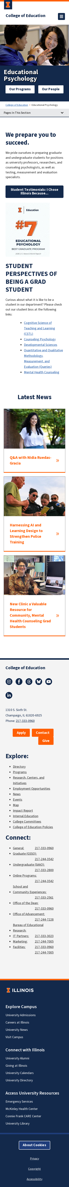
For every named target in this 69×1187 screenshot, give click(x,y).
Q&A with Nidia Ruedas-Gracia (30, 460)
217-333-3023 (44, 936)
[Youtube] (48, 684)
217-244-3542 (44, 859)
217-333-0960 (25, 721)
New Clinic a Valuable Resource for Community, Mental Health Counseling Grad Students (30, 615)
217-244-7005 (44, 941)
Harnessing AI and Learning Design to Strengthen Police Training (26, 533)
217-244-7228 (44, 919)
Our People (51, 89)
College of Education (25, 15)
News (17, 794)
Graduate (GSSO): (25, 853)
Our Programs (20, 89)
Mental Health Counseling (41, 372)
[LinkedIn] (9, 698)
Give (45, 740)
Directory (19, 766)
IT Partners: (21, 936)
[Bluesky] (38, 684)
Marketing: (20, 941)
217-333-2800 (44, 870)
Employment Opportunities (31, 788)
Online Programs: (25, 875)
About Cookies (34, 1145)
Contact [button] (42, 732)
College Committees (27, 821)
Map (16, 805)
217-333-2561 (44, 897)
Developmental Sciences (40, 345)
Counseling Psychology (40, 339)
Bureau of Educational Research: (28, 928)
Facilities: (19, 947)
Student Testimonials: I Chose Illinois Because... (35, 191)
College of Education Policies (33, 827)
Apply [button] (21, 732)
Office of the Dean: (25, 903)
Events (17, 799)
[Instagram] (9, 684)
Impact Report (23, 810)
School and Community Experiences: (30, 889)
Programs (20, 772)
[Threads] (28, 684)
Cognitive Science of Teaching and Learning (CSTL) (39, 328)
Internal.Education (25, 816)
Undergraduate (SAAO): (29, 864)
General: (18, 848)
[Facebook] (19, 684)
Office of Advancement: (29, 914)
